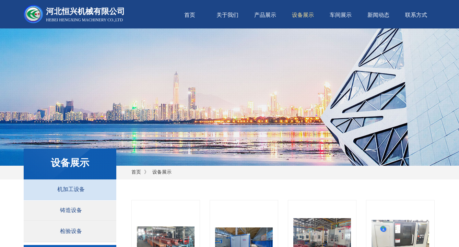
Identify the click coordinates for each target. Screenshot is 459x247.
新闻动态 (378, 15)
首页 (189, 15)
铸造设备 (71, 210)
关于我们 (227, 15)
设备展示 (303, 15)
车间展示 (341, 15)
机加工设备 (71, 189)
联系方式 (416, 15)
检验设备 (71, 231)
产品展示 (265, 15)
